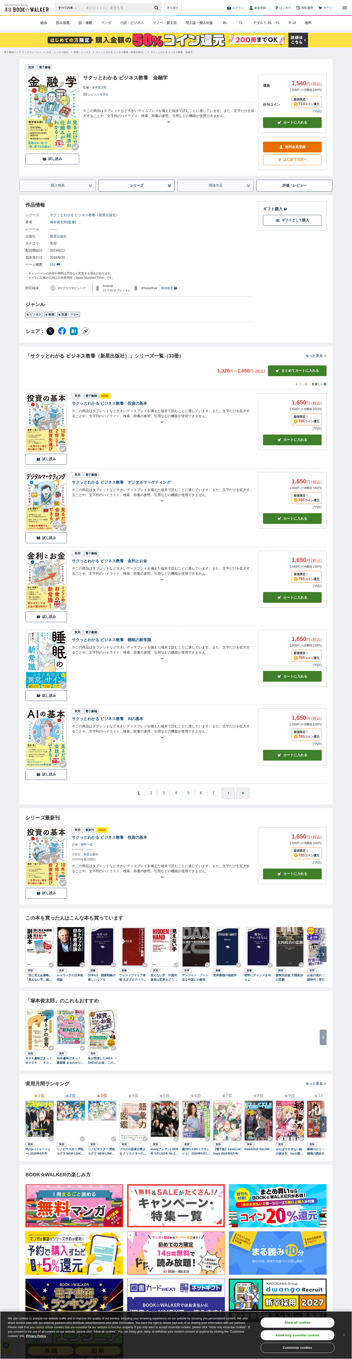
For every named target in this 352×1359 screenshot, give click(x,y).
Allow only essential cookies (297, 1335)
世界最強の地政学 (225, 975)
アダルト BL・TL (266, 23)
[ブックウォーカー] (26, 8)
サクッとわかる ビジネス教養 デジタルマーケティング (121, 482)
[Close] (344, 1334)
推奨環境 (169, 288)
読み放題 (63, 23)
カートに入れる (292, 122)
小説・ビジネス (132, 23)
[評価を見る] (96, 94)
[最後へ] (243, 793)
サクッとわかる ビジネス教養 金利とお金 (109, 561)
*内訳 (317, 111)
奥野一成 (86, 844)
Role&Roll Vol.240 (256, 1149)
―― (53, 229)
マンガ (106, 23)
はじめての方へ (292, 160)
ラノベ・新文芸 (165, 23)
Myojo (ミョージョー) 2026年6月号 (37, 1151)
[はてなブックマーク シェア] (73, 331)
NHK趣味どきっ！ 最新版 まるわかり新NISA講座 (70, 1061)
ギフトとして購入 (292, 220)
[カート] (325, 8)
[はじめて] (282, 8)
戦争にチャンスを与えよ (257, 977)
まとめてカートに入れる (297, 371)
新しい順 (319, 384)
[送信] (157, 7)
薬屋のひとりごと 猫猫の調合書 (320, 1151)
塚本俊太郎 (99, 87)
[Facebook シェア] (62, 331)
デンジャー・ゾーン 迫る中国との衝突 (195, 977)
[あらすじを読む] (168, 116)
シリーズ (151, 185)
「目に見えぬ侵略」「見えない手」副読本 (38, 978)
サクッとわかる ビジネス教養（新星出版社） (84, 215)
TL (241, 23)
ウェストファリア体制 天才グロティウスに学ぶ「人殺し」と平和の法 (132, 978)
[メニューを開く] (344, 7)
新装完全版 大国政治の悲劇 (289, 977)
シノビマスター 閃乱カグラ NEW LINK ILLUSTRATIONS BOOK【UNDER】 (102, 1151)
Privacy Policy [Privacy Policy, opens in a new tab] (36, 1336)
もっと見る (316, 356)
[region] (176, 1335)
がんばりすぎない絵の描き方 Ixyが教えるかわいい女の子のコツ (289, 1151)
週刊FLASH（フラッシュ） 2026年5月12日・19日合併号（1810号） (195, 1151)
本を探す (173, 8)
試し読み (52, 159)
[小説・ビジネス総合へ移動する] (57, 52)
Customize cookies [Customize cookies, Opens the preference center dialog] (297, 1347)
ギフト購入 (275, 209)
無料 (308, 23)
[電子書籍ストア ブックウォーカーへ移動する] (22, 52)
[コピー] (85, 331)
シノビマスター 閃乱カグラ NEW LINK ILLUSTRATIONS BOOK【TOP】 (71, 1151)
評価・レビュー (295, 185)
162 (55, 264)
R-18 (292, 23)
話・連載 (85, 23)
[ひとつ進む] (228, 793)
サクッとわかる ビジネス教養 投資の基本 (109, 403)
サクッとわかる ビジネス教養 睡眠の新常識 (111, 640)
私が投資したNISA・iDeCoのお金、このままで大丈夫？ (102, 1061)
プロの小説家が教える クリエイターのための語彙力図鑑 (132, 1151)
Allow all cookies (297, 1322)
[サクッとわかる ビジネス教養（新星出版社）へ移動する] (120, 52)
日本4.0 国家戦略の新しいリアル (102, 977)
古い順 (301, 384)
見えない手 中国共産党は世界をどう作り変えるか (164, 978)
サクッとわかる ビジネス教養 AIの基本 (107, 719)
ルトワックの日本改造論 (70, 977)
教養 (49, 314)
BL (225, 23)
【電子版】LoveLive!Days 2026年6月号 (227, 1151)
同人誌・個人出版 (199, 23)
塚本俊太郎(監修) (63, 222)
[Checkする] (75, 147)
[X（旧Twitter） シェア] (50, 331)
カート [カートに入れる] (292, 440)
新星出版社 (58, 236)
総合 (43, 23)
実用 (53, 243)
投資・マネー (68, 314)
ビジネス (33, 314)
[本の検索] (69, 7)
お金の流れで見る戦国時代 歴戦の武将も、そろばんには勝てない (320, 978)
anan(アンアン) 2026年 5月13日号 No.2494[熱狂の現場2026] (164, 1151)
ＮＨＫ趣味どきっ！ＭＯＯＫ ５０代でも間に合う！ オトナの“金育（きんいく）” (39, 1061)
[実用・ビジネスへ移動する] (82, 52)
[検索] (157, 7)
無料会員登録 (292, 147)
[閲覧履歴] (304, 8)
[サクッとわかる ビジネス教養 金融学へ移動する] (172, 52)
